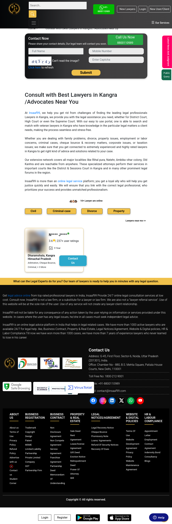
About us (14, 427)
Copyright (30, 432)
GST (27, 466)
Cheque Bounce (99, 432)
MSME (28, 444)
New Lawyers (126, 9)
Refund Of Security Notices (104, 444)
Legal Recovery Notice (102, 427)
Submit (86, 72)
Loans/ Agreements (101, 440)
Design (28, 436)
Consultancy (150, 456)
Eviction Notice (77, 456)
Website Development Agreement (132, 443)
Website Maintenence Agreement (132, 465)
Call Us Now (125, 39)
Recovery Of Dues (100, 449)
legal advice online (19, 295)
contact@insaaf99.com (111, 391)
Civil (33, 211)
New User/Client (159, 9)
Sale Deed (75, 431)
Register (62, 517)
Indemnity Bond (152, 452)
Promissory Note (99, 436)
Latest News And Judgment (166, 52)
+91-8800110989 (109, 383)
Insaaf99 (34, 113)
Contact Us (73, 260)
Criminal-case (61, 211)
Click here (34, 67)
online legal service (70, 181)
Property (118, 211)
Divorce (92, 211)
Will (72, 478)
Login (142, 9)
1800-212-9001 (114, 376)
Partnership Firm (33, 470)
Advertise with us (14, 461)
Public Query (165, 75)
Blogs (147, 461)
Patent (28, 440)
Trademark (30, 427)
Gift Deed (75, 452)
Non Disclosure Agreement (55, 432)
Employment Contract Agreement (150, 443)
